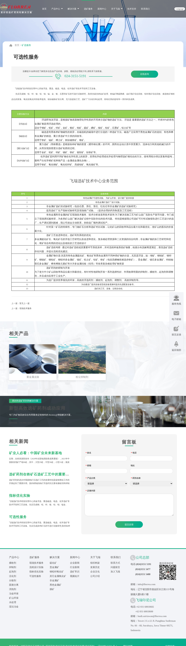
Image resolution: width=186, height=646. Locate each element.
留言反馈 (176, 331)
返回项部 (176, 346)
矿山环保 (13, 597)
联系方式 (115, 562)
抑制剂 (12, 567)
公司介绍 (95, 575)
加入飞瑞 (115, 571)
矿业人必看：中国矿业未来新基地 (35, 452)
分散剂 (12, 580)
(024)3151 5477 (142, 569)
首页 (44, 9)
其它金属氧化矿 (58, 575)
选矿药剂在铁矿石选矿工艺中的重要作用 (41, 473)
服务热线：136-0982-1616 (20, 422)
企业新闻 (74, 562)
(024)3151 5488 (142, 574)
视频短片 (74, 575)
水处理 (12, 601)
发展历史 (95, 567)
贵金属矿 (54, 567)
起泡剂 (12, 571)
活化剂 (12, 575)
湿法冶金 (13, 606)
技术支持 (131, 9)
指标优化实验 (19, 495)
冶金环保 (13, 593)
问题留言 (115, 567)
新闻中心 (102, 9)
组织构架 (95, 562)
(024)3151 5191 (143, 563)
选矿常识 (74, 571)
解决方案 (73, 9)
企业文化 (95, 571)
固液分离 (13, 584)
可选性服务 (18, 516)
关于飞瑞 (117, 9)
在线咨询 (144, 74)
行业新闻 (74, 567)
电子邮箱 (176, 315)
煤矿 (52, 588)
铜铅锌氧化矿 (57, 571)
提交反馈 (129, 524)
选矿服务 (88, 9)
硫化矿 (53, 562)
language (180, 9)
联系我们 (145, 9)
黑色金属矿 (55, 584)
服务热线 (176, 300)
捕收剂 (12, 562)
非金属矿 (54, 580)
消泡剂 (12, 588)
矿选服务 (26, 45)
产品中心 (57, 9)
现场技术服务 (25, 308)
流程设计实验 (36, 567)
